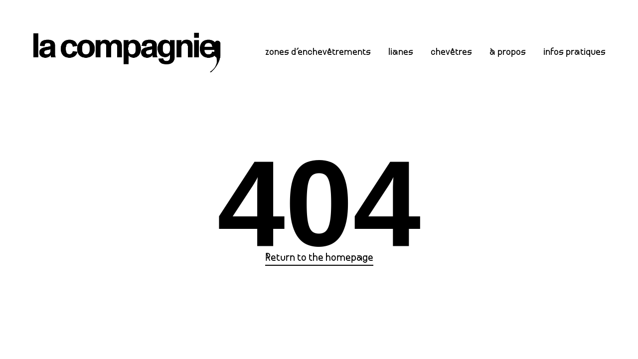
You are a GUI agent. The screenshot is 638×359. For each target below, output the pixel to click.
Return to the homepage (319, 258)
